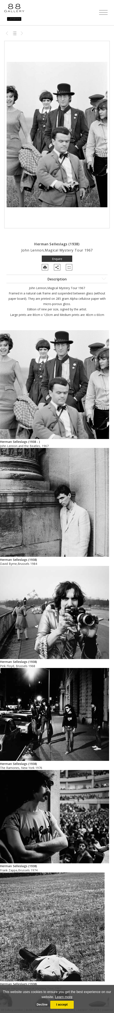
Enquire (57, 259)
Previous (7, 33)
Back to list (15, 33)
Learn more (63, 997)
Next (22, 33)
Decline (42, 1004)
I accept (62, 1004)
